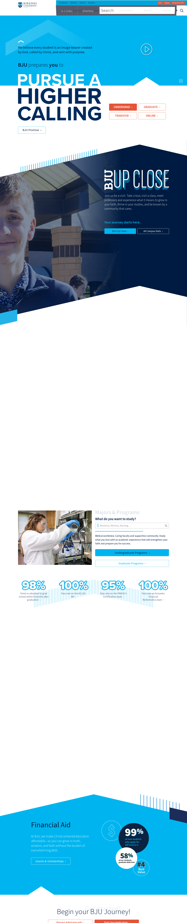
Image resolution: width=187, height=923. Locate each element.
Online (151, 115)
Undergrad (122, 107)
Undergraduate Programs (131, 552)
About (148, 10)
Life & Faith (125, 10)
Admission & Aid (72, 10)
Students (63, 2)
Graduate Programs (131, 563)
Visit (160, 2)
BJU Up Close (119, 231)
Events (166, 10)
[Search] (181, 10)
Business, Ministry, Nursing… (115, 525)
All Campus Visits (152, 231)
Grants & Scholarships (50, 861)
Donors (91, 2)
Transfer (122, 115)
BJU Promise (31, 130)
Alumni (82, 2)
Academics (100, 10)
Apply (167, 2)
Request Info (178, 2)
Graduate (151, 107)
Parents (73, 2)
